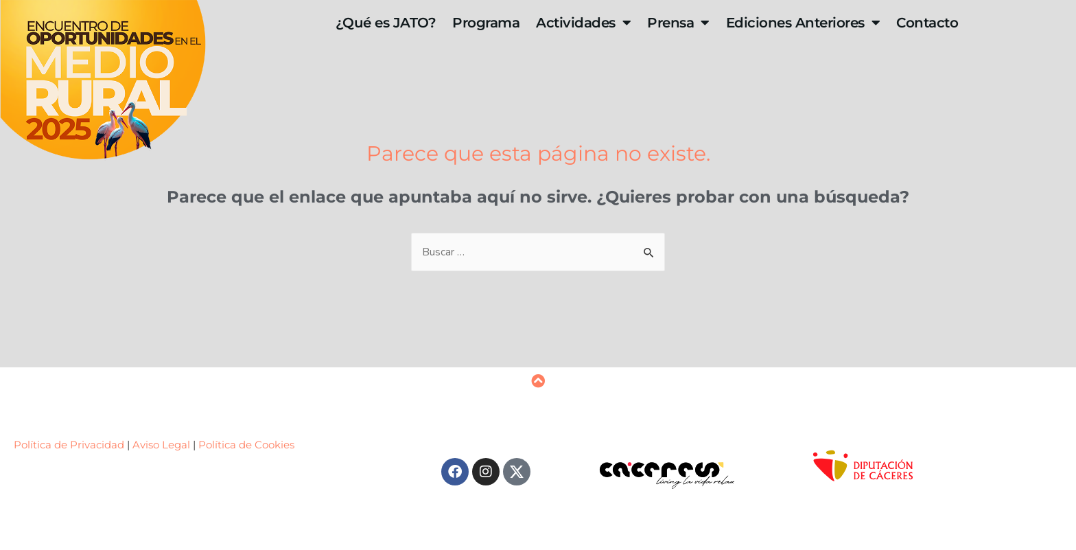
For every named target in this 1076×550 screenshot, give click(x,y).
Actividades (583, 22)
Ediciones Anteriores (803, 22)
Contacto (927, 22)
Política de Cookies (246, 444)
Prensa (678, 22)
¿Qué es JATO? (386, 22)
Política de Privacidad (70, 444)
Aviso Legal (161, 444)
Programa (485, 22)
